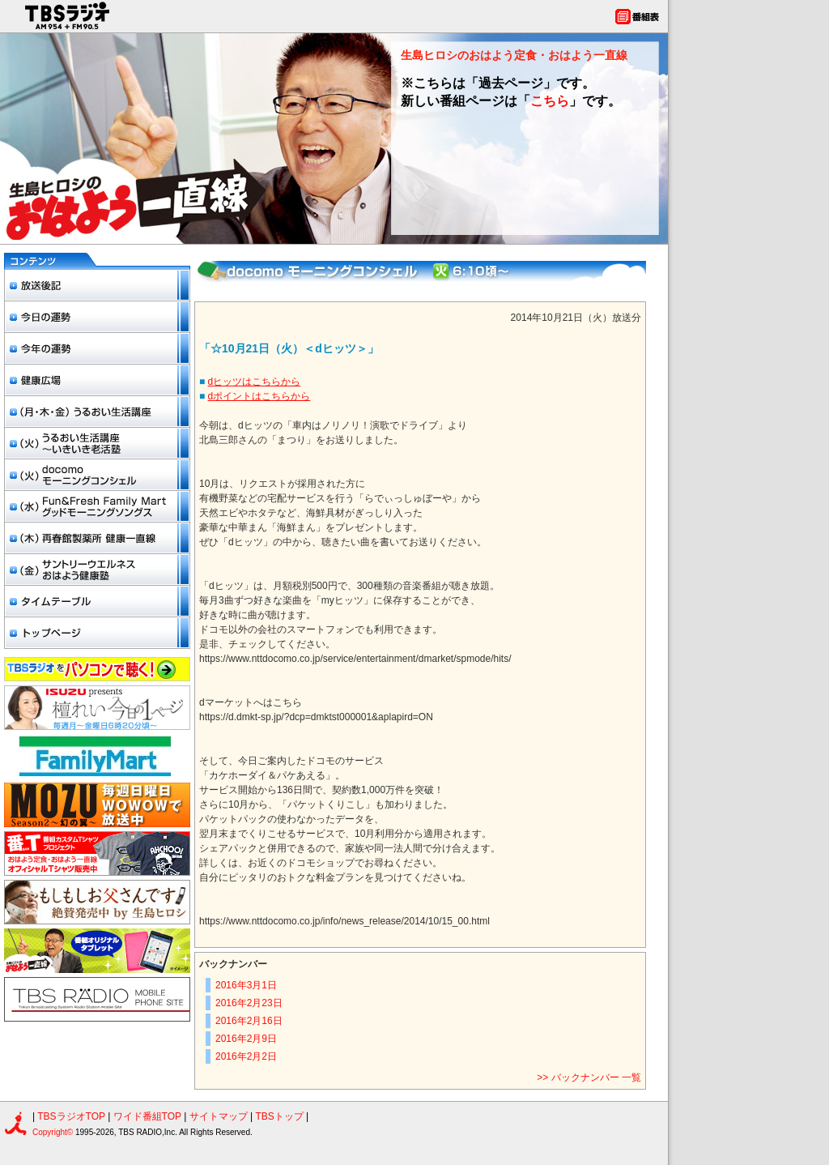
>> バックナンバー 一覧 (589, 1077)
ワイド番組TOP (147, 1116)
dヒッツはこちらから (254, 381)
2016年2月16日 (249, 1020)
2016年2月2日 (246, 1056)
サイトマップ (219, 1116)
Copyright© (53, 1132)
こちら (549, 101)
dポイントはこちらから (259, 396)
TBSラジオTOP (71, 1116)
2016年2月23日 (249, 1003)
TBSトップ (279, 1116)
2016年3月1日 (246, 985)
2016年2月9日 (246, 1038)
